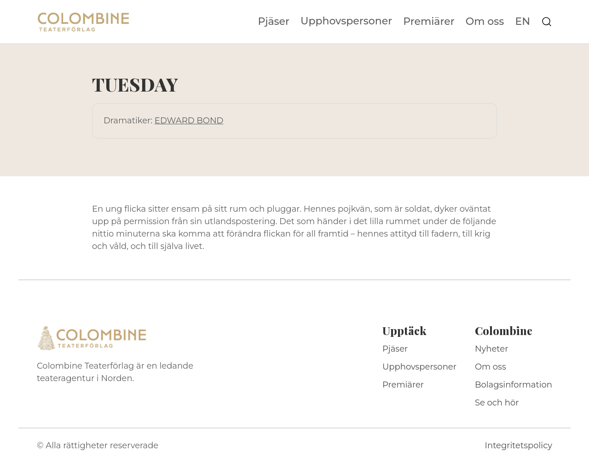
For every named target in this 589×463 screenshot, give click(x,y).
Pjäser (274, 22)
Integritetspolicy (518, 445)
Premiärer (429, 22)
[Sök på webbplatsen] (546, 21)
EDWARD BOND (189, 121)
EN (522, 22)
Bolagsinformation (513, 385)
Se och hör (497, 403)
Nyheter (491, 349)
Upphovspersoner (346, 21)
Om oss (485, 22)
